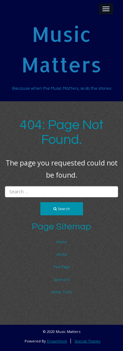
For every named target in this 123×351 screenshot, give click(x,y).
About (61, 254)
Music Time (61, 291)
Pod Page (61, 266)
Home (61, 241)
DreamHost (57, 341)
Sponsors (61, 279)
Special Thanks (87, 341)
